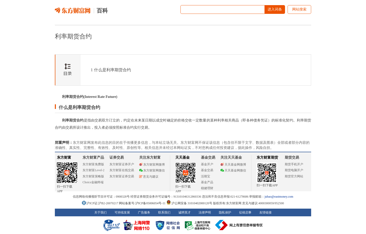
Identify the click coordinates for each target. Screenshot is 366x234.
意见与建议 (148, 176)
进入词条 (275, 9)
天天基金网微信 (233, 170)
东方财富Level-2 (93, 170)
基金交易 (207, 170)
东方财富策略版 (93, 176)
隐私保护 (225, 212)
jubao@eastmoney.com (279, 196)
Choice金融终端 (93, 182)
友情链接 (265, 212)
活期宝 (205, 176)
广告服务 (144, 212)
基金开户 (207, 164)
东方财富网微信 (152, 170)
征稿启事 (245, 212)
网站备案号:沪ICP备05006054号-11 (142, 203)
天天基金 (182, 157)
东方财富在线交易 (121, 170)
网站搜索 (299, 9)
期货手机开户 (294, 164)
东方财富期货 (267, 157)
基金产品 (207, 182)
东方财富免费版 (93, 164)
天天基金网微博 (233, 164)
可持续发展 (122, 212)
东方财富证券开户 (121, 164)
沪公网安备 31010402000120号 (189, 203)
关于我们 (100, 212)
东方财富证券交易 (121, 176)
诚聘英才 (184, 212)
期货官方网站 (294, 176)
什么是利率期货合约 (111, 70)
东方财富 (64, 157)
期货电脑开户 (294, 170)
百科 (102, 10)
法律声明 (205, 212)
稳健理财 (207, 188)
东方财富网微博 (152, 164)
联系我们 (164, 212)
